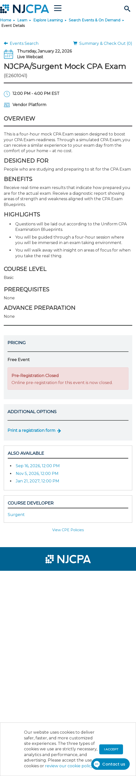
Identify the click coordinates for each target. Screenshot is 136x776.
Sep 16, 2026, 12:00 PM (38, 465)
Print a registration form (31, 430)
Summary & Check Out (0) (102, 43)
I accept (111, 749)
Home (5, 20)
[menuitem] (22, 578)
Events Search (21, 43)
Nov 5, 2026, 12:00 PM (37, 473)
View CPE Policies (68, 530)
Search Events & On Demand (94, 20)
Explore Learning (48, 20)
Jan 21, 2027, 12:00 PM (37, 481)
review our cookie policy (69, 766)
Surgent (16, 514)
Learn (22, 20)
